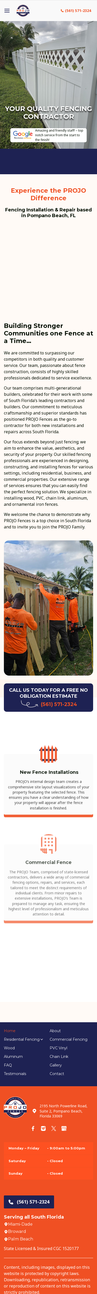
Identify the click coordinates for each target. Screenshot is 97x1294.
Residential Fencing (22, 1039)
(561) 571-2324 (78, 10)
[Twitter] (53, 1128)
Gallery (56, 1065)
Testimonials (15, 1073)
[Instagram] (43, 1128)
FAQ (8, 1065)
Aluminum (13, 1056)
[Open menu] (7, 11)
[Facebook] (33, 1128)
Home (10, 1030)
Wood (9, 1048)
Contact (57, 1073)
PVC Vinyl (58, 1048)
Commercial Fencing (68, 1039)
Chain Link (59, 1056)
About (55, 1030)
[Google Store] (64, 1128)
